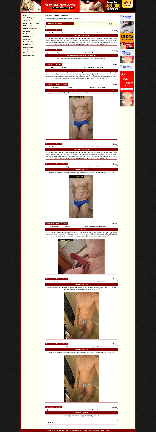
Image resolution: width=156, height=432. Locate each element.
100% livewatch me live (127, 18)
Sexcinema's (26, 39)
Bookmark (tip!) (28, 55)
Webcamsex (27, 26)
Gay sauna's (26, 44)
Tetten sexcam (125, 66)
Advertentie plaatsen (29, 18)
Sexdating (26, 20)
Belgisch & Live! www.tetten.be (127, 68)
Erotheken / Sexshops (29, 28)
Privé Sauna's (27, 36)
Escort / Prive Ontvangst (30, 23)
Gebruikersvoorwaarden (53, 430)
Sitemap (84, 430)
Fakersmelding (27, 47)
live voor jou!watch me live (127, 53)
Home (24, 15)
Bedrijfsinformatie (94, 430)
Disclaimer (65, 430)
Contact (108, 430)
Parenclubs (26, 31)
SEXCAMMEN (125, 16)
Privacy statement (75, 430)
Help (24, 52)
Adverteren (26, 50)
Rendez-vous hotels (29, 34)
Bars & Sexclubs (28, 42)
